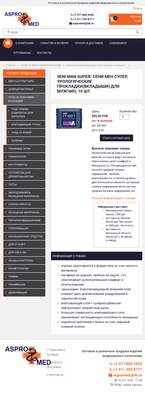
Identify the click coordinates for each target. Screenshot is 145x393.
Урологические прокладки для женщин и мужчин (96, 65)
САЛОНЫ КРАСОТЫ (19, 204)
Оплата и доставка (89, 43)
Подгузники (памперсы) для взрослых (22, 113)
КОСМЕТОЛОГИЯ (18, 268)
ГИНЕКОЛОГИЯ (17, 156)
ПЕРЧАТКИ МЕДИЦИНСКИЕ (24, 220)
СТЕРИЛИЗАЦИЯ (18, 228)
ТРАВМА (13, 276)
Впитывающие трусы (26, 124)
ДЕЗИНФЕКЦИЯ (17, 292)
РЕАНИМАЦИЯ (16, 284)
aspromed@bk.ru (81, 23)
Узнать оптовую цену (116, 138)
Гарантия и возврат (54, 43)
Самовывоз (118, 43)
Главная (11, 65)
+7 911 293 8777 (82, 19)
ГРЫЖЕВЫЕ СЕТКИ (19, 148)
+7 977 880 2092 (82, 15)
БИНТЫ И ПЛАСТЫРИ (21, 81)
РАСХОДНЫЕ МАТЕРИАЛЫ (23, 212)
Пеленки (17, 140)
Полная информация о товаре (114, 198)
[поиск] (72, 32)
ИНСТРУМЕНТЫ (17, 164)
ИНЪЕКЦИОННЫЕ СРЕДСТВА (25, 236)
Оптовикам (21, 53)
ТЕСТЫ (12, 184)
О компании (24, 43)
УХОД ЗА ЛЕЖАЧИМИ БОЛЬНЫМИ (41, 65)
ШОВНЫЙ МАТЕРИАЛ (20, 89)
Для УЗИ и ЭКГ (17, 252)
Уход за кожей (21, 132)
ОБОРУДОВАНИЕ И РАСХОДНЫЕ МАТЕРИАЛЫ (23, 194)
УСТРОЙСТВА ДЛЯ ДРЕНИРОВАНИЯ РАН (21, 174)
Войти (137, 8)
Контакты (44, 53)
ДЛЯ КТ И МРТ (17, 244)
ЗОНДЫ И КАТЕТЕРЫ (20, 260)
